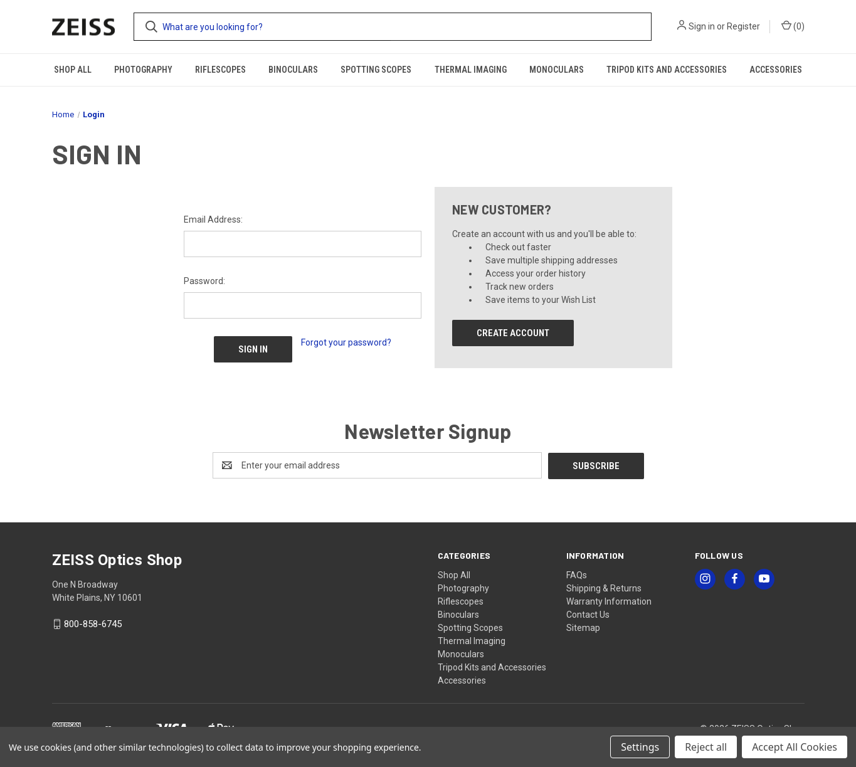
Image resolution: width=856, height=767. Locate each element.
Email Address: (213, 219)
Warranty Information (609, 601)
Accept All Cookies (794, 747)
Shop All (73, 70)
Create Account (513, 333)
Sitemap (583, 627)
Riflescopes (220, 70)
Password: (204, 281)
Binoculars (293, 70)
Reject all (706, 747)
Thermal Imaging (471, 70)
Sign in (702, 26)
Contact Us (588, 614)
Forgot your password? (346, 342)
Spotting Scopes (376, 70)
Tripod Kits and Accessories (666, 70)
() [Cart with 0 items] (793, 25)
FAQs (576, 574)
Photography (143, 70)
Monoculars (556, 70)
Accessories (775, 70)
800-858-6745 (93, 624)
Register (743, 26)
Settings (640, 747)
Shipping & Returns (604, 588)
